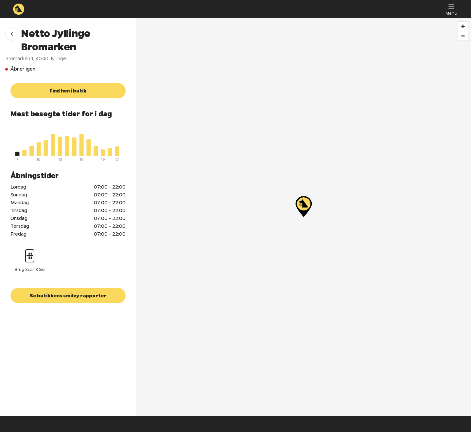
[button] (11, 34)
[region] (303, 217)
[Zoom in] (463, 26)
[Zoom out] (463, 36)
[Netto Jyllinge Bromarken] (303, 206)
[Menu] (451, 9)
